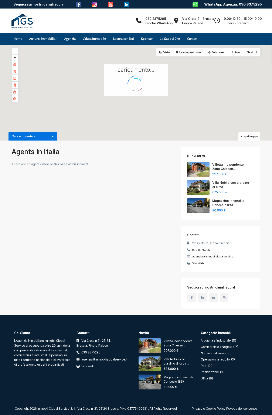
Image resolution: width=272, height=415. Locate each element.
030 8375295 (201, 249)
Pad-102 (206, 366)
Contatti (192, 39)
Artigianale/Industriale (216, 340)
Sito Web (198, 263)
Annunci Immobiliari (43, 39)
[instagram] (224, 297)
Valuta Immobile (94, 39)
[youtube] (213, 297)
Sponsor (147, 39)
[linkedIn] (202, 297)
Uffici (204, 378)
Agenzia (70, 39)
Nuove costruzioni (213, 353)
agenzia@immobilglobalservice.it (213, 256)
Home (17, 39)
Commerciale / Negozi (216, 347)
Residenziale (210, 372)
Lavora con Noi (123, 39)
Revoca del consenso (241, 408)
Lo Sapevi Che (170, 39)
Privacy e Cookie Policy (208, 408)
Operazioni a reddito (215, 359)
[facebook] (191, 297)
